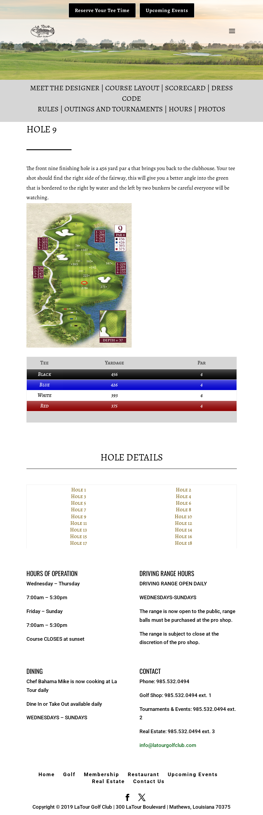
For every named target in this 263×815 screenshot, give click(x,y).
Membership (101, 774)
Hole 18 (183, 543)
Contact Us (149, 781)
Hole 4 (183, 496)
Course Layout (132, 88)
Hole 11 (78, 523)
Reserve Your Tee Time (102, 10)
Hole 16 (183, 536)
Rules (48, 109)
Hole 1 (78, 489)
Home (46, 774)
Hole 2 (183, 489)
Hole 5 (78, 503)
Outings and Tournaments (113, 109)
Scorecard (185, 88)
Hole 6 (183, 503)
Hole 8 (183, 509)
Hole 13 (78, 529)
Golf (69, 774)
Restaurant (143, 774)
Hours (180, 109)
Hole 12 (183, 523)
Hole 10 (183, 516)
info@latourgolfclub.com (167, 745)
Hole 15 (78, 536)
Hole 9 (78, 516)
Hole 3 (78, 496)
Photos (211, 109)
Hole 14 (183, 529)
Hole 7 (78, 509)
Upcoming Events (167, 10)
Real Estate (108, 781)
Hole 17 (78, 543)
